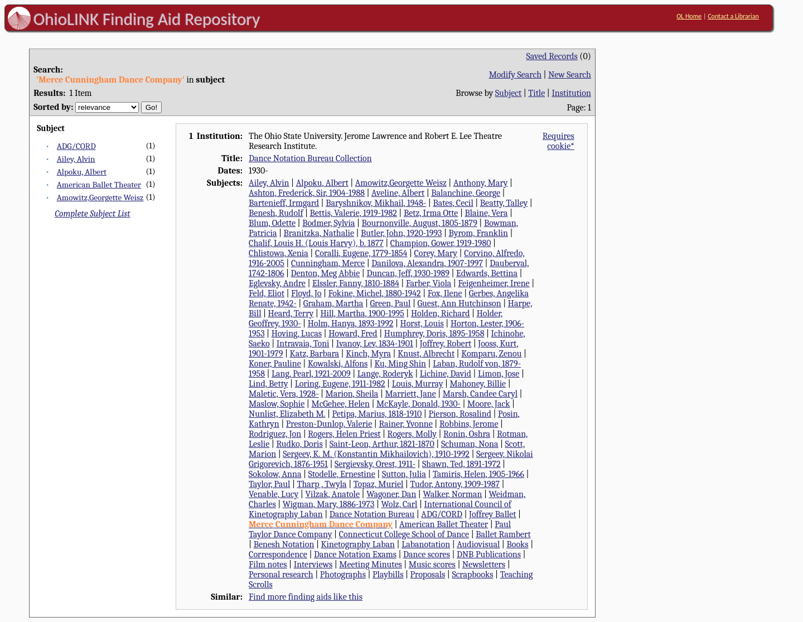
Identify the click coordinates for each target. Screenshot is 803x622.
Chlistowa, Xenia (278, 253)
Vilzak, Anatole (332, 494)
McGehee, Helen (340, 404)
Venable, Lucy (273, 494)
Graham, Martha (333, 303)
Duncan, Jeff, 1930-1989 (407, 273)
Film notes (268, 565)
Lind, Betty (268, 384)
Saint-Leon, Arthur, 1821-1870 (382, 444)
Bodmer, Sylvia (328, 223)
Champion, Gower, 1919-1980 (440, 243)
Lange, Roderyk (385, 374)
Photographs (343, 575)
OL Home (689, 16)
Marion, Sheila (351, 394)
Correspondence (278, 554)
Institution (571, 93)
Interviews (313, 565)
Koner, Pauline (275, 364)
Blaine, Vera (486, 213)
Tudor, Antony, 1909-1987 (455, 484)
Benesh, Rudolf (276, 213)
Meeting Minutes (370, 565)
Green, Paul (390, 303)
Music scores (432, 565)
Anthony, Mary (480, 183)
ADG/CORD (76, 146)
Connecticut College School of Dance (404, 534)
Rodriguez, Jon (275, 434)
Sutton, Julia (404, 474)
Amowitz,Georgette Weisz (100, 197)
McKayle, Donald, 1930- (418, 404)
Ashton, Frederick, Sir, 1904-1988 (307, 193)
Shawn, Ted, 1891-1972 (461, 464)
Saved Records (552, 56)
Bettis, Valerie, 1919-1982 (353, 213)
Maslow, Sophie (276, 404)
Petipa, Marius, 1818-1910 (377, 414)
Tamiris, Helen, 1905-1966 (478, 474)
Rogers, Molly (412, 434)
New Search (569, 75)
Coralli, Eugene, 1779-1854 (361, 253)
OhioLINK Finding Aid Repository (146, 19)
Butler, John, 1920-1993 (401, 233)
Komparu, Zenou (491, 354)
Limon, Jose (498, 374)
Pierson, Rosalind (459, 414)
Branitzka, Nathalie (319, 233)
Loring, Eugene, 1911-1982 (340, 384)
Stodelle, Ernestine (341, 474)
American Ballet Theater (99, 185)
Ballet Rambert (503, 534)
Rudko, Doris (299, 444)
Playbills (388, 575)
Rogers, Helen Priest (344, 434)
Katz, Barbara (314, 354)
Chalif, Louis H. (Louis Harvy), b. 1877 (316, 243)
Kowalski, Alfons (337, 364)
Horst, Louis (422, 324)
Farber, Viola (428, 283)
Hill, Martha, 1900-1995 (362, 313)
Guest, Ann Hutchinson (459, 303)
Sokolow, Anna (275, 474)
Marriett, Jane (410, 394)
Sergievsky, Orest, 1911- (375, 464)
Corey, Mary (435, 253)
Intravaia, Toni (303, 344)
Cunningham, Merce (328, 263)
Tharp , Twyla (322, 484)
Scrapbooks (472, 575)
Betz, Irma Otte (431, 213)
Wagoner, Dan (391, 494)
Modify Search (515, 75)
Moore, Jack (488, 404)
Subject (508, 93)
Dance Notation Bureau (372, 514)
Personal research (281, 575)
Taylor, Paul (269, 484)
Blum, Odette (272, 223)
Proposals (428, 575)
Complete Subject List (92, 214)
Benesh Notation (284, 544)
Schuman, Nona (470, 444)
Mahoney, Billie (477, 384)
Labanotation (426, 544)
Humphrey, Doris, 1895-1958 (434, 334)
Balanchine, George (465, 193)
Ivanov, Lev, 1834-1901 (374, 344)
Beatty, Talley (504, 203)
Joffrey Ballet (492, 514)
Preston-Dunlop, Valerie (329, 424)
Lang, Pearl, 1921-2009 (311, 374)
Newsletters (483, 565)
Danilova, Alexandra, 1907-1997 (427, 263)
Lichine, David (445, 374)
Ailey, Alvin (76, 159)
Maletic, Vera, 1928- (283, 394)
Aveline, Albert (397, 193)
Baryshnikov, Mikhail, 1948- (376, 203)
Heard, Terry (291, 313)
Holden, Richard (440, 313)
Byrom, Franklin (478, 233)
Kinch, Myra (368, 354)
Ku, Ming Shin (400, 364)
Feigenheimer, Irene (493, 283)
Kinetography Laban (358, 544)
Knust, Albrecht (426, 354)
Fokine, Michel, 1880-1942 (374, 293)
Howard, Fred (353, 334)
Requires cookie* (558, 141)
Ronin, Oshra (466, 434)
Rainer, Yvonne (405, 424)
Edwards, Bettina (486, 273)
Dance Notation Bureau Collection (310, 158)
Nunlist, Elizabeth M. (287, 414)
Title (536, 93)
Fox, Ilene (445, 293)
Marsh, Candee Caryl (480, 394)
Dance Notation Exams (355, 554)
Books (517, 544)
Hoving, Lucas (297, 334)
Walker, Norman (452, 494)
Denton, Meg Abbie (325, 273)
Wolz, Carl (399, 504)
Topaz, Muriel (379, 484)
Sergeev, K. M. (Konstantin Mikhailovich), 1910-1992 (376, 454)
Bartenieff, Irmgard (284, 203)
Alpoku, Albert (82, 172)
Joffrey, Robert (445, 344)
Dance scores (426, 554)
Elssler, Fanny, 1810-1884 (355, 283)
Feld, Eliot (266, 293)
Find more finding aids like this (305, 597)
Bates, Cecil (453, 203)
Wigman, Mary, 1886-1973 (329, 504)
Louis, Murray (417, 384)
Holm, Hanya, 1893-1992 (351, 324)
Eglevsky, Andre (277, 283)
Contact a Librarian (733, 16)
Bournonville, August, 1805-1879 (419, 223)
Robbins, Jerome (469, 424)
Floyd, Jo (306, 293)
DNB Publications (489, 554)
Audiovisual (478, 544)
